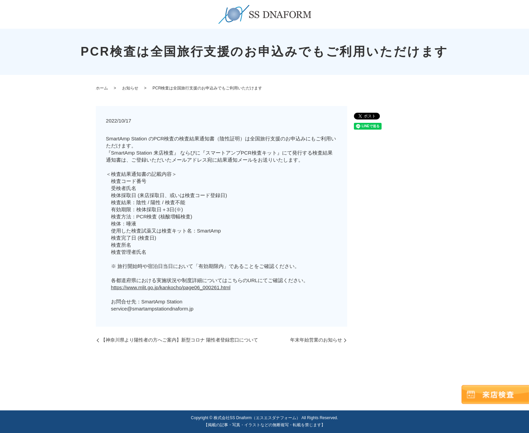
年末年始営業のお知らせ (316, 340)
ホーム (102, 88)
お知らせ (130, 88)
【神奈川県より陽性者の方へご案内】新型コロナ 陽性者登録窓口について (179, 340)
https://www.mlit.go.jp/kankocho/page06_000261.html (170, 287)
